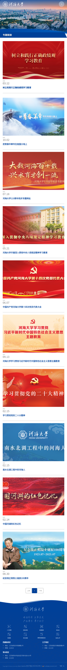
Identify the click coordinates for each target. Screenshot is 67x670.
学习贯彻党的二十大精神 (14, 422)
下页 (40, 591)
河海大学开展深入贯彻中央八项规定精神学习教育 (25, 260)
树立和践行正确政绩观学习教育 (17, 88)
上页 (28, 591)
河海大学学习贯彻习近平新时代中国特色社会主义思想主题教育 (31, 368)
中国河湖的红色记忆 (12, 531)
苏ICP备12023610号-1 (34, 666)
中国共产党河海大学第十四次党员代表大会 (22, 314)
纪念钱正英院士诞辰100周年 (15, 585)
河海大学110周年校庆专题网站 (17, 205)
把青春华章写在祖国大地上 (15, 151)
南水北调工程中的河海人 (14, 477)
